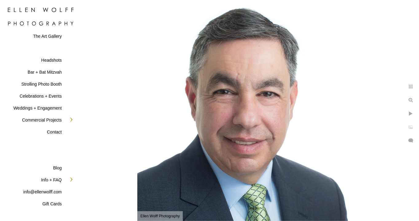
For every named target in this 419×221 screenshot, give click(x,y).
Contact (54, 132)
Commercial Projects (42, 120)
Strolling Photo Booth (41, 84)
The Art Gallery (47, 36)
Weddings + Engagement (38, 108)
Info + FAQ (51, 179)
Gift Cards (52, 203)
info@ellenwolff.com (42, 191)
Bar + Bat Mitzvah (45, 72)
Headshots (51, 60)
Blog (57, 167)
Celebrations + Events (41, 96)
